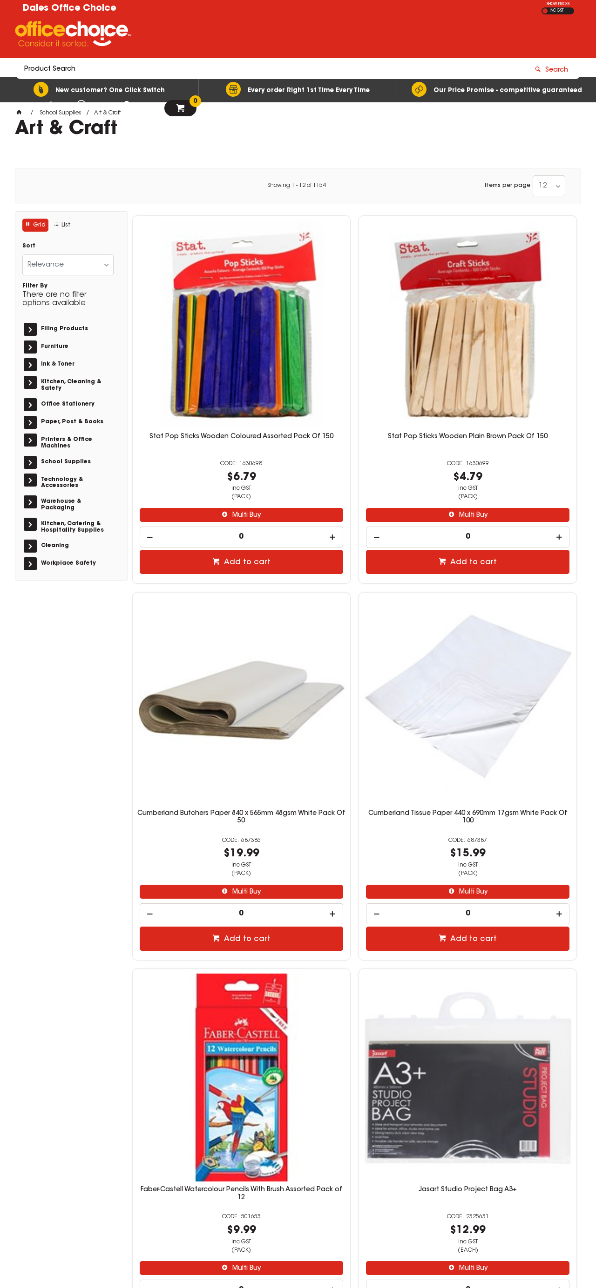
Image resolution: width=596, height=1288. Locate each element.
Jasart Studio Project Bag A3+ (298, 611)
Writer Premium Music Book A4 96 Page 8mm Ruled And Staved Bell (524, 892)
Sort (28, 246)
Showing (296, 185)
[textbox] (244, 36)
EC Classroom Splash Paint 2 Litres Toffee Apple (411, 888)
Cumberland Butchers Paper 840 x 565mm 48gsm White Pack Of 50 (411, 338)
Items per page (507, 185)
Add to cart (189, 456)
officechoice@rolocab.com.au (460, 1163)
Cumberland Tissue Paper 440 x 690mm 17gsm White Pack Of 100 (524, 338)
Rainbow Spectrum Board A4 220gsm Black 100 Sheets (298, 888)
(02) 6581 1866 (439, 1154)
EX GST (545, 10)
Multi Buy (189, 410)
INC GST (556, 11)
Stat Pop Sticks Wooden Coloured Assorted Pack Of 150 (185, 338)
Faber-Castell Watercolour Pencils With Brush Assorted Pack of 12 (185, 614)
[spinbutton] (185, 431)
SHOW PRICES (558, 4)
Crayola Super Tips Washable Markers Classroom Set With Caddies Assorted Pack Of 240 (411, 618)
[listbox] (549, 185)
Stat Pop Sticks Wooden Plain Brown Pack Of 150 (298, 335)
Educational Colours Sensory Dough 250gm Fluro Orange (185, 888)
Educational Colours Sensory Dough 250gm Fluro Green (524, 611)
